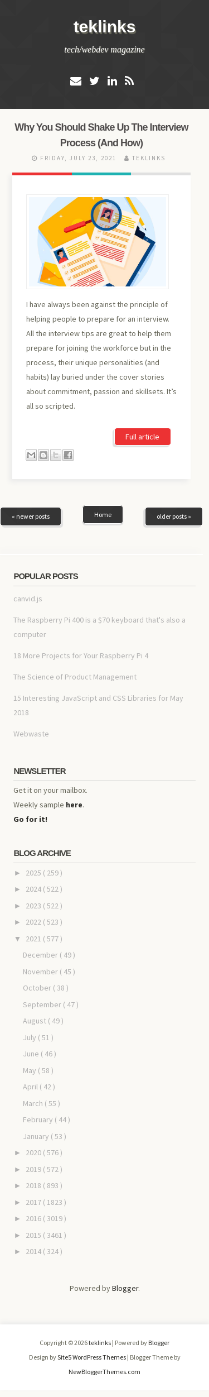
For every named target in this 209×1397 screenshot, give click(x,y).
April (31, 1087)
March (34, 1103)
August (35, 1021)
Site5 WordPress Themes (92, 1357)
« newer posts (31, 516)
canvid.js (27, 599)
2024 (34, 889)
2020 (34, 1152)
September (43, 1004)
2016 (34, 1218)
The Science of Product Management (75, 677)
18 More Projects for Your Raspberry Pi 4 (80, 655)
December (41, 955)
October (38, 988)
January (37, 1136)
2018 (34, 1185)
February (39, 1119)
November (41, 972)
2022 (34, 922)
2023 (34, 906)
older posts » (174, 516)
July (30, 1037)
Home (102, 514)
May (30, 1070)
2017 (34, 1202)
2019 (34, 1169)
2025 (34, 873)
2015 (34, 1235)
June (32, 1054)
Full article (142, 437)
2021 (34, 939)
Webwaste (31, 734)
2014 (34, 1251)
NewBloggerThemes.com (104, 1371)
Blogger (125, 1288)
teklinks (105, 26)
